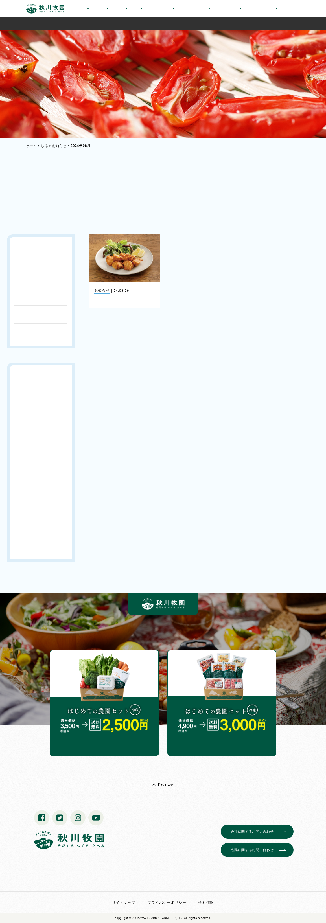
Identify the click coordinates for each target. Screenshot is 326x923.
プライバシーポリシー (167, 902)
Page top (165, 784)
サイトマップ (123, 902)
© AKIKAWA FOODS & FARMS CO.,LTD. (156, 918)
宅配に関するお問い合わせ (252, 850)
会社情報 (206, 902)
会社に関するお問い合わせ (252, 832)
